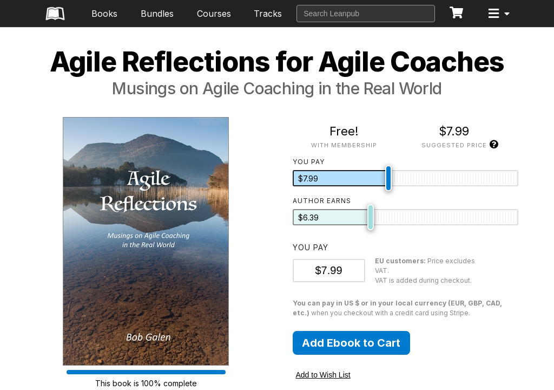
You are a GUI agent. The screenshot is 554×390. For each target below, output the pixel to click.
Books (104, 13)
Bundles (157, 13)
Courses (214, 13)
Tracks (268, 13)
